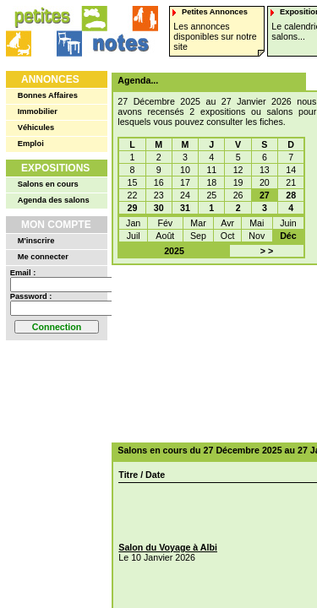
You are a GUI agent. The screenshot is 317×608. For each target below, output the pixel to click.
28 (291, 195)
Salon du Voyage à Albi (167, 547)
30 (159, 208)
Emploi (31, 143)
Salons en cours (48, 184)
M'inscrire (36, 240)
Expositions (55, 168)
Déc (288, 236)
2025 (174, 251)
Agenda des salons (54, 200)
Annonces (50, 79)
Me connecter (43, 256)
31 (185, 208)
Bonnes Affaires (48, 95)
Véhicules (36, 127)
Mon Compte (56, 225)
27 (265, 195)
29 (133, 208)
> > (266, 251)
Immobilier (37, 111)
